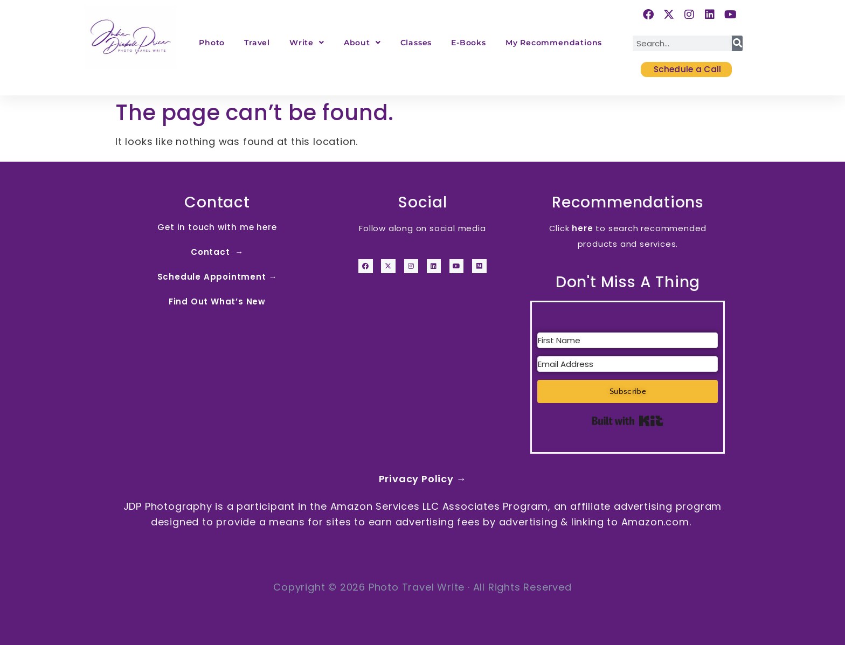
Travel (257, 42)
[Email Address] (627, 364)
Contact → (217, 252)
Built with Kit (627, 421)
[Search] (737, 43)
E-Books (468, 42)
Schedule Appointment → (217, 276)
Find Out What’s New (217, 301)
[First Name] (627, 340)
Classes (416, 42)
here (582, 228)
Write (306, 42)
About (362, 42)
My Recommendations (553, 42)
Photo (212, 42)
